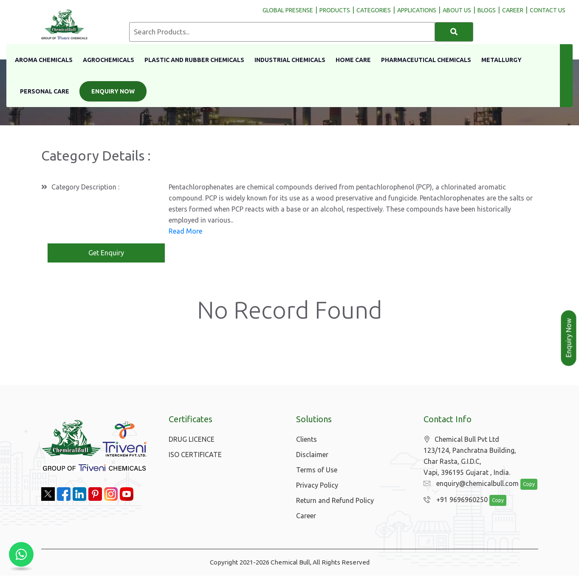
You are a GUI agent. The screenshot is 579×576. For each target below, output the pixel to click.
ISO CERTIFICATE (195, 455)
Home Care (353, 59)
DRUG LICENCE (192, 439)
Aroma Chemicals (44, 59)
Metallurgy (501, 59)
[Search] (454, 32)
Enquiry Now (113, 91)
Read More (185, 231)
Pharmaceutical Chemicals (426, 59)
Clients (306, 439)
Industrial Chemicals (289, 59)
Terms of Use (316, 470)
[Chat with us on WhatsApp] (21, 555)
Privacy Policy (317, 485)
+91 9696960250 (453, 500)
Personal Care (44, 91)
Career (306, 516)
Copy (524, 485)
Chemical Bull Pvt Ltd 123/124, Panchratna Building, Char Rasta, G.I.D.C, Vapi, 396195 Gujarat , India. (470, 456)
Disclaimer (312, 455)
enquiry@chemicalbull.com (469, 484)
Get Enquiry (106, 253)
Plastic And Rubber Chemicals (194, 59)
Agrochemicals (108, 59)
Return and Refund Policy (335, 501)
